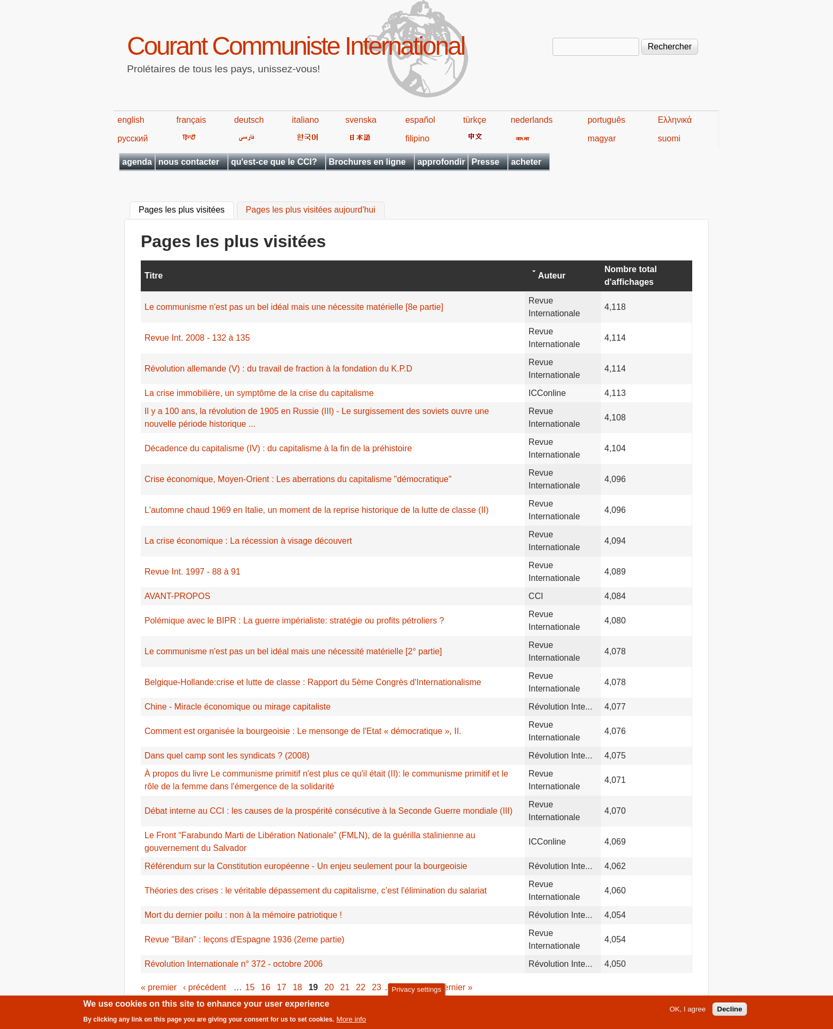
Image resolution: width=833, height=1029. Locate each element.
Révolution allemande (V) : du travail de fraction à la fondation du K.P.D (278, 368)
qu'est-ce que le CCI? (274, 161)
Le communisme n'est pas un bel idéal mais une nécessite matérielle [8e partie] (293, 306)
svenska (361, 119)
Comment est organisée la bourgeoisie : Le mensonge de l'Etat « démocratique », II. (302, 731)
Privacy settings (416, 992)
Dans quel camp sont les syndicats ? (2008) (226, 755)
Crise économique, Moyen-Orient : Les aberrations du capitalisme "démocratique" (298, 479)
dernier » (455, 987)
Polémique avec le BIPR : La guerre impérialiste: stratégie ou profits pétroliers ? (294, 620)
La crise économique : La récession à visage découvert (248, 540)
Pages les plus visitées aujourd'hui (311, 210)
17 (281, 987)
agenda (137, 161)
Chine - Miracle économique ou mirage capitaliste (237, 706)
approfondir (441, 161)
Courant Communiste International (295, 46)
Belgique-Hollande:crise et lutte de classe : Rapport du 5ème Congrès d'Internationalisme (312, 682)
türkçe (475, 119)
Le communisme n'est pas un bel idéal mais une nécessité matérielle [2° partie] (293, 651)
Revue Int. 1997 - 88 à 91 (192, 571)
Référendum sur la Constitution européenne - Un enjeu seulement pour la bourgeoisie (305, 866)
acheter (526, 161)
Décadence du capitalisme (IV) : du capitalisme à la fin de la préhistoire (278, 448)
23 (376, 987)
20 (329, 987)
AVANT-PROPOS (177, 596)
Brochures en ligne (367, 161)
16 (265, 987)
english (130, 119)
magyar (602, 138)
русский (132, 138)
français (191, 119)
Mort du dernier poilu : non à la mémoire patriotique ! (243, 915)
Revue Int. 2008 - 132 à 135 (197, 337)
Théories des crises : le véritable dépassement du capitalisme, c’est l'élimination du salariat (315, 890)
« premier (159, 987)
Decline (729, 1012)
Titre (153, 275)
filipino (417, 138)
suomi (669, 138)
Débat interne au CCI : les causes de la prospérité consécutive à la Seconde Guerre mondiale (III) (328, 810)
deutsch (249, 119)
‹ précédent (204, 987)
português (606, 119)
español (420, 119)
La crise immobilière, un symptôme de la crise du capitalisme (258, 393)
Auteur (552, 275)
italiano (305, 119)
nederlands (531, 119)
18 (297, 987)
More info (351, 1022)
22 (361, 987)
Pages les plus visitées (186, 209)
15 (250, 987)
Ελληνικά (675, 119)
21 (345, 987)
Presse (485, 161)
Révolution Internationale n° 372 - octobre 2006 (233, 963)
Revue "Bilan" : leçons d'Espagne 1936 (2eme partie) (244, 939)
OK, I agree (687, 1012)
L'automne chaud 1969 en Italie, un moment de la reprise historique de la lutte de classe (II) (316, 509)
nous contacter (188, 161)
